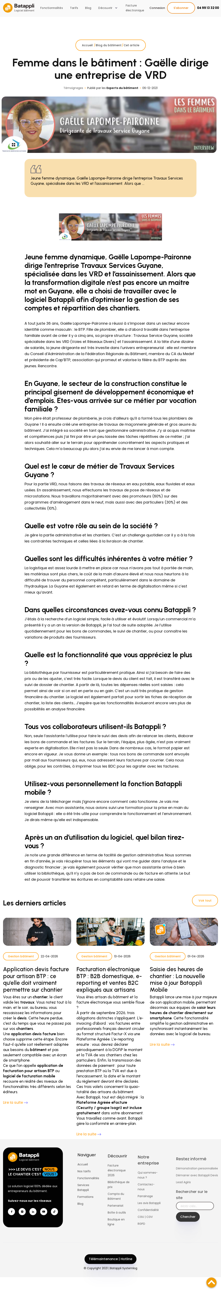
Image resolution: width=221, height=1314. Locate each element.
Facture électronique (135, 7)
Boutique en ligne (116, 1239)
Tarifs (74, 8)
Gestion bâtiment (21, 967)
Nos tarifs (84, 1181)
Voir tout (204, 901)
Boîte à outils (117, 1230)
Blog (88, 8)
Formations (85, 1207)
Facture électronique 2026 (117, 1188)
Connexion (157, 8)
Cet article (131, 55)
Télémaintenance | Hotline (110, 1269)
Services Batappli (83, 1197)
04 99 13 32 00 (208, 8)
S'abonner (181, 8)
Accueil (87, 55)
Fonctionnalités (51, 8)
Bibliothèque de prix (119, 1202)
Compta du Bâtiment (116, 1213)
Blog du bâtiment (108, 55)
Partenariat (115, 1223)
